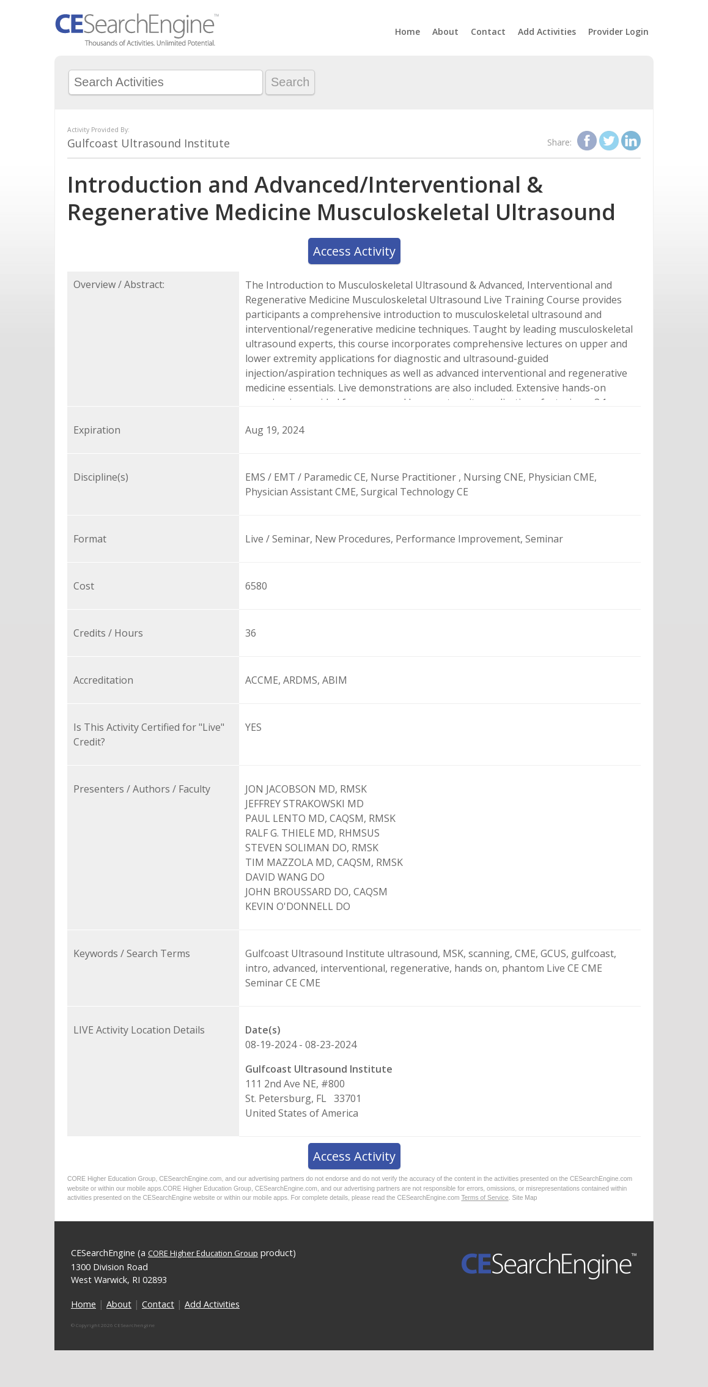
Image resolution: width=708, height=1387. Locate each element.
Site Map (524, 1197)
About (445, 31)
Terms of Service (484, 1197)
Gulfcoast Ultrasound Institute (148, 143)
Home (407, 31)
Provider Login (618, 31)
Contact (488, 31)
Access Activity (354, 251)
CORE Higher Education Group (203, 1253)
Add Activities (547, 31)
